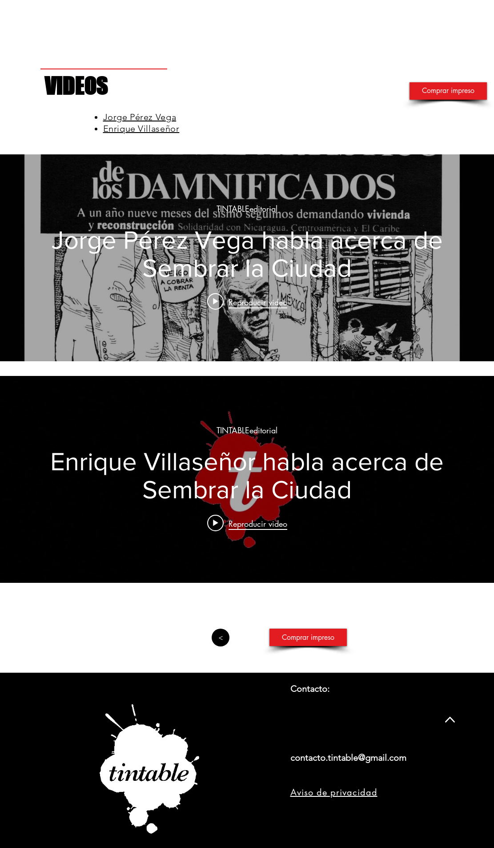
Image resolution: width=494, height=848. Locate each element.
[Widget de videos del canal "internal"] (247, 257)
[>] (220, 637)
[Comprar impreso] (448, 91)
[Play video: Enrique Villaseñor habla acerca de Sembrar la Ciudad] (247, 523)
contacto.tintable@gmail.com (348, 757)
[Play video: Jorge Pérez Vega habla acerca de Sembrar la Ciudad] (247, 302)
